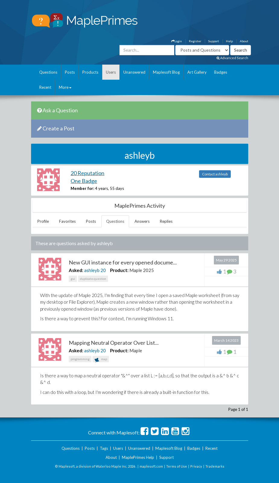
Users (111, 72)
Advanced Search (232, 58)
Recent (45, 87)
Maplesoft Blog (166, 72)
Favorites (67, 221)
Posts (70, 72)
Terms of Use (176, 466)
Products (90, 72)
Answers (142, 221)
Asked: (76, 270)
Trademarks (214, 466)
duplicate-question (93, 278)
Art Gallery (197, 72)
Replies (166, 221)
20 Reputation (87, 173)
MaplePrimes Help (138, 457)
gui (73, 278)
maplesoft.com (151, 466)
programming (80, 359)
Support (213, 41)
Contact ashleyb (215, 174)
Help (229, 41)
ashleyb (92, 270)
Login (176, 41)
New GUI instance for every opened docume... (123, 262)
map (100, 359)
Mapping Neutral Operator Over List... (114, 342)
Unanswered (134, 72)
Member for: (82, 188)
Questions (48, 72)
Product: (119, 270)
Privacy (196, 466)
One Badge (84, 181)
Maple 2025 (141, 270)
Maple (135, 350)
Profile (43, 221)
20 (103, 270)
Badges (220, 72)
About (244, 41)
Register (195, 41)
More (65, 87)
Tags (104, 448)
